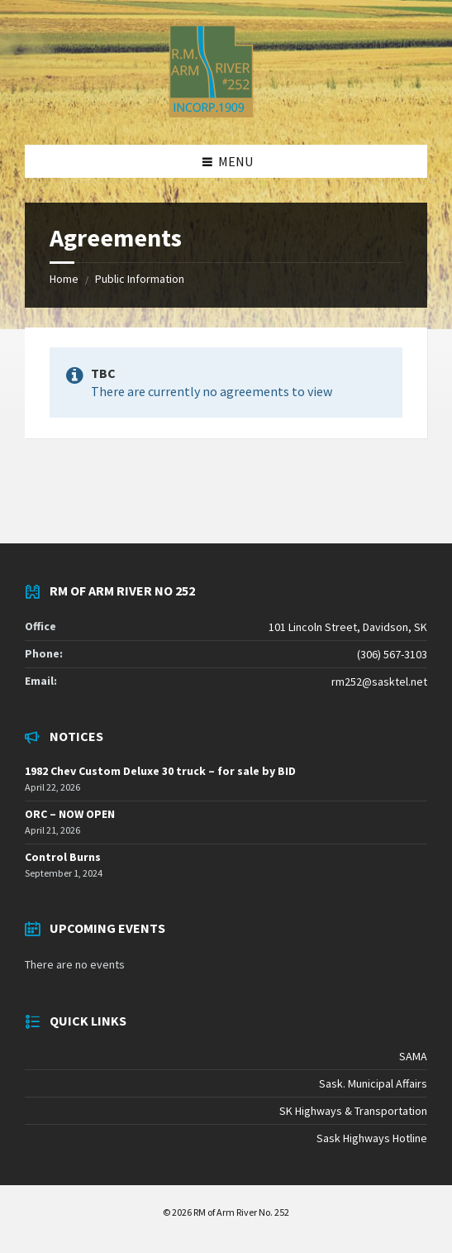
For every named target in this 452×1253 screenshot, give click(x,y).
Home (64, 278)
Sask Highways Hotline (371, 1138)
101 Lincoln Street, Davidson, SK (348, 626)
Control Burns (63, 856)
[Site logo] (211, 112)
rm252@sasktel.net (379, 681)
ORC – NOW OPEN (70, 813)
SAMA (413, 1056)
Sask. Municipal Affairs (373, 1083)
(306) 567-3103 (392, 654)
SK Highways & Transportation (353, 1110)
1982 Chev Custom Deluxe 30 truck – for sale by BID (160, 770)
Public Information (139, 278)
